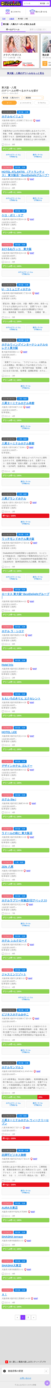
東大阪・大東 (23, 112)
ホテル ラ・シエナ (13, 631)
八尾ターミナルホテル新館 (18, 443)
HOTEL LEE (9, 732)
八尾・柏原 (22, 399)
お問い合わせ (25, 1378)
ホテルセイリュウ (12, 116)
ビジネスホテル (25, 103)
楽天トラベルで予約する (38, 156)
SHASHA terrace (12, 1236)
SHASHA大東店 (11, 1265)
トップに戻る (47, 1383)
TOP (3, 19)
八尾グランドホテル (14, 498)
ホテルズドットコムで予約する (13, 156)
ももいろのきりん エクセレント (21, 698)
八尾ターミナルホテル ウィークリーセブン (25, 1122)
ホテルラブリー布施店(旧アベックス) (24, 900)
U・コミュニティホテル (16, 289)
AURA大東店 (10, 1207)
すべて (9, 103)
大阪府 (11, 19)
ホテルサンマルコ (12, 1067)
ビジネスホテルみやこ (15, 1014)
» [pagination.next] (33, 1317)
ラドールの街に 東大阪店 (17, 833)
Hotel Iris (7, 664)
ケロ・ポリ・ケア (12, 215)
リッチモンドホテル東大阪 (18, 538)
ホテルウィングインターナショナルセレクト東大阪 (25, 346)
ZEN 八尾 (7, 866)
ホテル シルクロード (14, 940)
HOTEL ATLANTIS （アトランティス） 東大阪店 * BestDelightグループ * (25, 173)
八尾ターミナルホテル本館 (18, 403)
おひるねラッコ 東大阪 (17, 249)
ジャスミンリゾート (14, 974)
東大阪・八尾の (25, 73)
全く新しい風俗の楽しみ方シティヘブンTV (25, 1362)
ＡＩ (4, 1294)
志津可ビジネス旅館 (14, 1154)
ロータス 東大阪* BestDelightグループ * (25, 596)
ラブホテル (42, 103)
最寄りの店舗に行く (38, 29)
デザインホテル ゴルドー (17, 765)
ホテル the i (9, 799)
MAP (38, 120)
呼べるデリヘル (12, 29)
